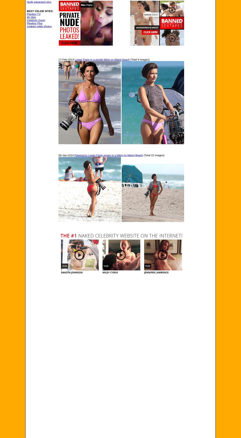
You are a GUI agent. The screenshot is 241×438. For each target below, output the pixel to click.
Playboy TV (33, 14)
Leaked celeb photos (39, 26)
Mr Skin (31, 17)
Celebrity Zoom (36, 20)
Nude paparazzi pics (39, 1)
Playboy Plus (34, 23)
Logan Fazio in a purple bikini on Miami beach (102, 59)
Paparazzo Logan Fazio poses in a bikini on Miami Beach (108, 155)
